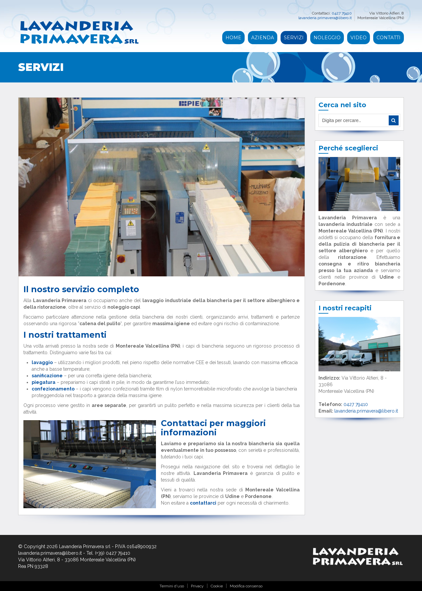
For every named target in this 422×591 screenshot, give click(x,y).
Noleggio (327, 38)
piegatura (43, 382)
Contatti (389, 38)
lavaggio (42, 362)
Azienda (262, 38)
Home (233, 38)
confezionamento (53, 388)
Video (358, 38)
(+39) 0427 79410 (112, 553)
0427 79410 (342, 13)
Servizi (294, 38)
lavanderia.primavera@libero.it (325, 18)
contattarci (203, 503)
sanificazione (47, 375)
